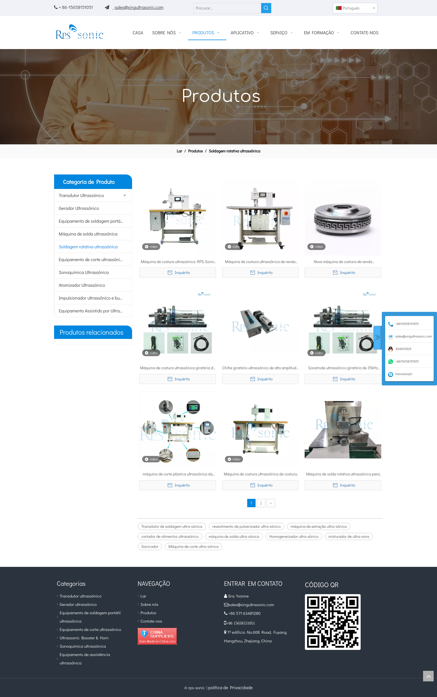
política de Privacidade (230, 687)
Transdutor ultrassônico (80, 596)
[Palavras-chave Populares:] (266, 8)
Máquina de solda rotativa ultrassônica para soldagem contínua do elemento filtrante (343, 474)
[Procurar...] (227, 8)
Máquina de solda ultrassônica (88, 234)
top (428, 676)
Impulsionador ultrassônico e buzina (93, 298)
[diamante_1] (157, 636)
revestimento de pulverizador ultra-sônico (246, 526)
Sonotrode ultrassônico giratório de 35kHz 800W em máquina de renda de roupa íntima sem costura (343, 368)
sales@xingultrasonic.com (139, 7)
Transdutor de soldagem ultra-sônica (171, 526)
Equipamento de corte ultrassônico (92, 259)
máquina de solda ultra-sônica (234, 536)
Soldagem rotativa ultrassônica (88, 246)
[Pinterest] (322, 7)
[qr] (333, 622)
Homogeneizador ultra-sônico (294, 536)
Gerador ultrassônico (78, 604)
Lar (143, 596)
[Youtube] (313, 7)
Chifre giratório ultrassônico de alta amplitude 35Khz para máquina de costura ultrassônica (260, 368)
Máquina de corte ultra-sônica (193, 546)
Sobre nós (149, 604)
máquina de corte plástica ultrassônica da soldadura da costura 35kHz (177, 474)
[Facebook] (303, 7)
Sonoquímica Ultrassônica (84, 272)
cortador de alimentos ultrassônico (170, 536)
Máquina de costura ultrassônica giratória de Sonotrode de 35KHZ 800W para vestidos (177, 368)
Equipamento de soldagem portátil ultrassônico (95, 221)
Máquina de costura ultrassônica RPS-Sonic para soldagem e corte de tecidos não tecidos (177, 262)
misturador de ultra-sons (349, 536)
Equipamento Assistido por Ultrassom (94, 311)
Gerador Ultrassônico (79, 208)
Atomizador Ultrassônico (82, 285)
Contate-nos (151, 621)
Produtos (148, 612)
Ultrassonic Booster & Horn (84, 637)
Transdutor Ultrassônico (81, 195)
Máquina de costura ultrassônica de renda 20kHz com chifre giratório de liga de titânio (260, 262)
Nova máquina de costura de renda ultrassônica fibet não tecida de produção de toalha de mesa (343, 262)
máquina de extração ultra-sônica (319, 526)
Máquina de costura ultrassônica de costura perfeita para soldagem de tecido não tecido (260, 474)
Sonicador (149, 546)
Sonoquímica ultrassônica (83, 646)
